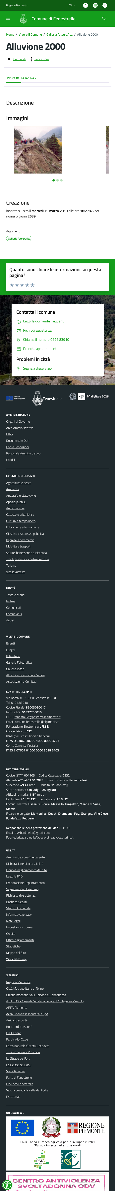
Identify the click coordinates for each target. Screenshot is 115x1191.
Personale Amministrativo (23, 453)
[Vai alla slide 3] (61, 180)
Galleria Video (15, 668)
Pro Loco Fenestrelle (19, 1083)
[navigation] (8, 18)
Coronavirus (14, 614)
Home (10, 34)
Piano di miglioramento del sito (26, 870)
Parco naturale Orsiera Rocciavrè (27, 1045)
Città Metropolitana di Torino (25, 988)
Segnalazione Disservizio (22, 889)
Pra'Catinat (13, 1033)
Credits (10, 933)
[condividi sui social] (16, 59)
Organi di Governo (18, 421)
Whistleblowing (16, 959)
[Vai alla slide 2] (57, 180)
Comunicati (13, 607)
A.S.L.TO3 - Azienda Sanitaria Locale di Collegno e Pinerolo (45, 1001)
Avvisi (10, 620)
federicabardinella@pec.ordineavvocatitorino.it (43, 837)
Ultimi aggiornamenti (20, 940)
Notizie (10, 601)
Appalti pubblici (16, 501)
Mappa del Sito (16, 952)
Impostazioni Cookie (19, 927)
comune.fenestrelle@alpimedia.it (37, 721)
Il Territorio (13, 656)
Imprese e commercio (20, 540)
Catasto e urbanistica (20, 514)
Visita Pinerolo (15, 1071)
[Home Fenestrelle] (45, 19)
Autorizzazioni (15, 508)
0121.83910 (19, 702)
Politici (10, 459)
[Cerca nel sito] (104, 18)
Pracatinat (13, 1096)
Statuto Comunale (18, 908)
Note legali (13, 920)
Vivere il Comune (30, 34)
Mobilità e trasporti (18, 546)
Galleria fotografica (59, 34)
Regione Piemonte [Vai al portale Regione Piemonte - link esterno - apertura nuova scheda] (16, 5)
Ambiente (12, 489)
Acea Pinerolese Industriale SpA (27, 1013)
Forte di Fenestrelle (19, 1077)
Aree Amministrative (19, 427)
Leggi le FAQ (14, 876)
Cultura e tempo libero (20, 520)
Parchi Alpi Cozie (17, 1039)
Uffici (9, 434)
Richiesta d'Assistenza (20, 895)
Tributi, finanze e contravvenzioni (27, 559)
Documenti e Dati (17, 440)
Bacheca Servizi (16, 901)
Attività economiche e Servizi (25, 675)
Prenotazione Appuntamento (25, 882)
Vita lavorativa (15, 571)
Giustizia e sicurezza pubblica (25, 533)
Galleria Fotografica (19, 662)
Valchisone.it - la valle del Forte (27, 1090)
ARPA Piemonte (16, 1007)
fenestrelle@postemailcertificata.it (38, 716)
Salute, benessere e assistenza (26, 552)
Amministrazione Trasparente (25, 857)
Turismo (11, 565)
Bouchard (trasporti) (19, 1026)
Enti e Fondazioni (17, 447)
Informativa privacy (19, 914)
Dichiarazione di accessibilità (24, 863)
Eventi (10, 643)
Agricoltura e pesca (18, 482)
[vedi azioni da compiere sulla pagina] (38, 59)
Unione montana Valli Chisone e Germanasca (36, 994)
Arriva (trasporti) (17, 1020)
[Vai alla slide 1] (53, 180)
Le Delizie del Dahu (18, 1064)
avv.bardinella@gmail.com (32, 832)
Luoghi (10, 649)
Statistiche (13, 946)
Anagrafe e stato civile (21, 495)
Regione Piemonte (18, 982)
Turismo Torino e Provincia (23, 1052)
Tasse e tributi (15, 594)
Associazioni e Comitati (21, 681)
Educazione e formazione (22, 527)
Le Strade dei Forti (18, 1058)
